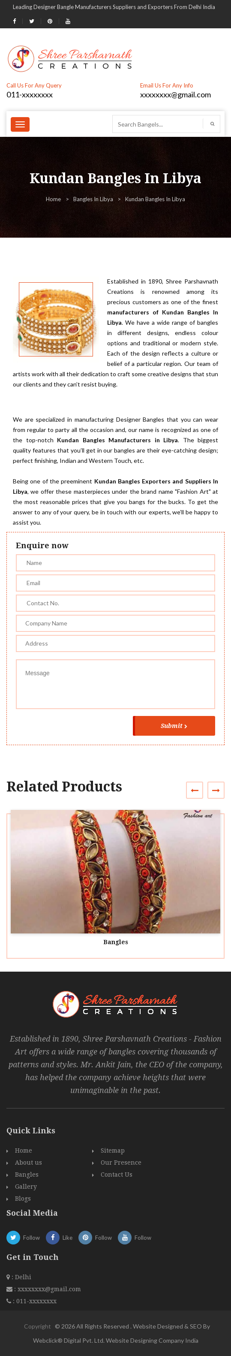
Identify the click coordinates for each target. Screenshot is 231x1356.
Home (53, 199)
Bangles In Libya (93, 199)
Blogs (23, 1198)
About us (28, 1162)
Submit (174, 725)
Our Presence (121, 1162)
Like (59, 1237)
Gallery (26, 1186)
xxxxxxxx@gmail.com (175, 94)
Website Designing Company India (152, 1340)
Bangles (115, 942)
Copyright (37, 1326)
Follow (23, 1237)
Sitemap (113, 1150)
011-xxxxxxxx (29, 94)
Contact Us (116, 1174)
